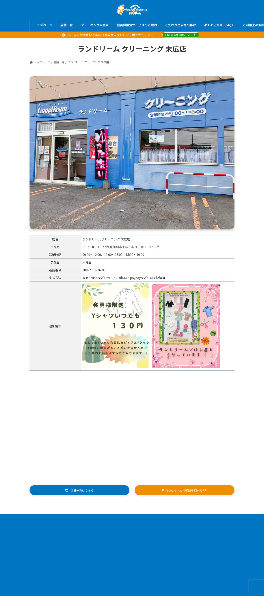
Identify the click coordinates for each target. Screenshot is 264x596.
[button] (79, 490)
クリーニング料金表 (112, 519)
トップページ (55, 519)
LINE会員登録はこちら (180, 35)
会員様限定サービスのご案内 (156, 519)
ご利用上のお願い (114, 522)
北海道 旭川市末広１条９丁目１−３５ (131, 247)
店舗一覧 (81, 519)
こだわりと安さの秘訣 (202, 519)
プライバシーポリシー (155, 522)
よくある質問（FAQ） (76, 522)
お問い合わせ (193, 522)
